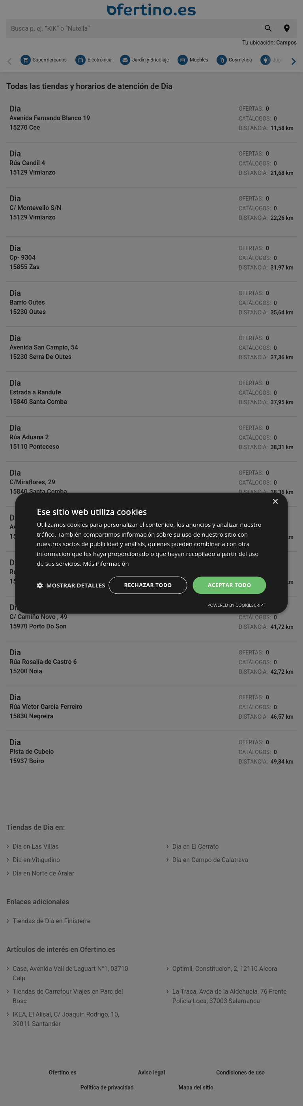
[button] (71, 599)
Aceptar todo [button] (229, 577)
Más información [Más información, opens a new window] (106, 556)
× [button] (275, 494)
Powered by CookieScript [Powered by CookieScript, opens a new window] (237, 612)
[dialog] (151, 553)
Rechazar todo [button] (147, 577)
